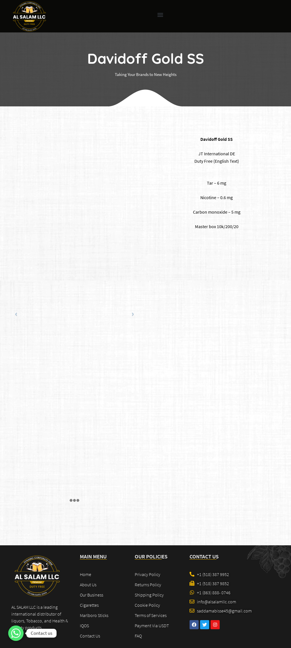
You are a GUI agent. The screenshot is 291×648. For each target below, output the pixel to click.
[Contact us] (16, 633)
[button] (160, 14)
